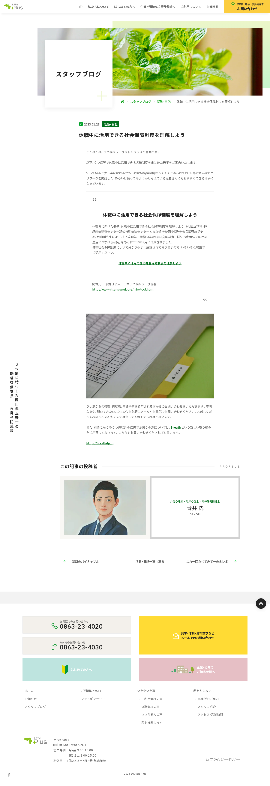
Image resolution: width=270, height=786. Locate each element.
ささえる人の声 (151, 716)
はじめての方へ (124, 7)
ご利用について (190, 7)
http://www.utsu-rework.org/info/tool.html (123, 291)
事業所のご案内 (208, 700)
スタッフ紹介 (207, 708)
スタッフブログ (35, 708)
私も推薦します (151, 724)
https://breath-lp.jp (99, 445)
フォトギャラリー (93, 700)
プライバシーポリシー (223, 761)
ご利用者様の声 (151, 700)
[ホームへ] (80, 7)
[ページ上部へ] (261, 605)
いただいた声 (146, 692)
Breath (176, 429)
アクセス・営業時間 (210, 716)
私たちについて (98, 7)
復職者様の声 (150, 708)
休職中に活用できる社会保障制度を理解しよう (150, 265)
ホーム (29, 692)
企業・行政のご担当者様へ (157, 7)
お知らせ (213, 7)
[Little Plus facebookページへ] (9, 777)
